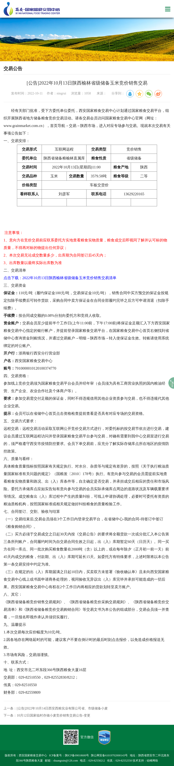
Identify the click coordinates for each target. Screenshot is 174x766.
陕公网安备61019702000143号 (109, 755)
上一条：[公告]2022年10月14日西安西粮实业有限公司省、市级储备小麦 (56, 708)
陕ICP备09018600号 (77, 755)
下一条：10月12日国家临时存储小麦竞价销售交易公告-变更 (47, 715)
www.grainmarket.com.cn (23, 126)
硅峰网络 (152, 760)
